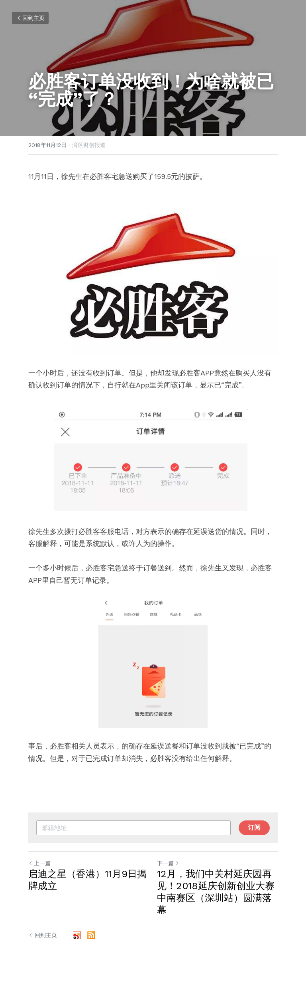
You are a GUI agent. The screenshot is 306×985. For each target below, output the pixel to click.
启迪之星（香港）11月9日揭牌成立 (87, 880)
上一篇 (39, 863)
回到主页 (30, 18)
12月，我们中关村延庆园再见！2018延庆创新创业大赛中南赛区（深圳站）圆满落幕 (216, 891)
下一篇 (168, 863)
